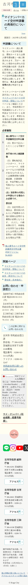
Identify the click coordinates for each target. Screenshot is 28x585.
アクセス (14, 481)
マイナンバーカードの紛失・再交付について (13, 274)
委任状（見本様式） (13, 280)
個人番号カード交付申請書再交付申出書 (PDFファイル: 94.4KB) (15, 250)
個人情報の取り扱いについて (13, 573)
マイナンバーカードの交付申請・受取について (13, 267)
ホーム (16, 10)
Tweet (23, 33)
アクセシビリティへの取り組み (14, 576)
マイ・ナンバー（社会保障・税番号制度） (13, 417)
